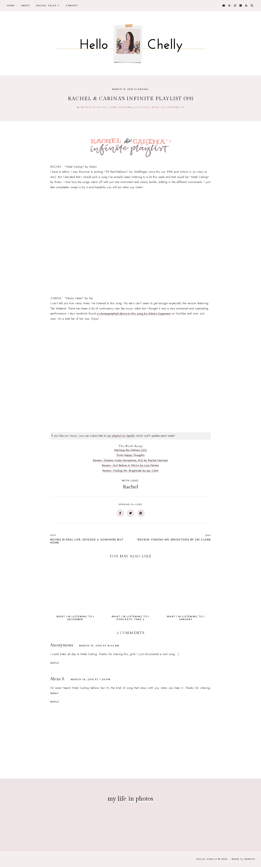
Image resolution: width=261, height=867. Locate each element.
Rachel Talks (46, 5)
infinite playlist (93, 107)
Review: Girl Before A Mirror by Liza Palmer (130, 465)
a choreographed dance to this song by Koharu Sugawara (134, 313)
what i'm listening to (167, 107)
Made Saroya (243, 859)
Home (11, 5)
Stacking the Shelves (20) (130, 450)
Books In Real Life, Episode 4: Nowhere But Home (88, 538)
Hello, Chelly (206, 859)
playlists (142, 107)
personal (126, 107)
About (25, 5)
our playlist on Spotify (121, 436)
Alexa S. (57, 679)
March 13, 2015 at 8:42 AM (99, 645)
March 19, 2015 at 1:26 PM (91, 679)
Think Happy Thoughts (130, 455)
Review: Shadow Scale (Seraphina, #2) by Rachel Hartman (130, 460)
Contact (72, 5)
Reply (54, 663)
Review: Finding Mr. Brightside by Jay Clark (130, 470)
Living (112, 107)
